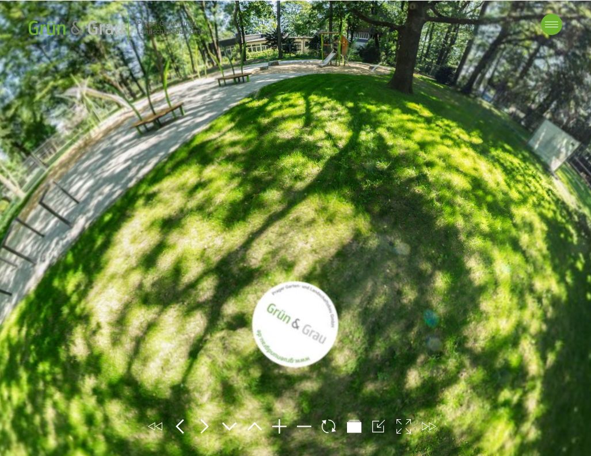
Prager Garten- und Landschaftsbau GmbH (173, 28)
